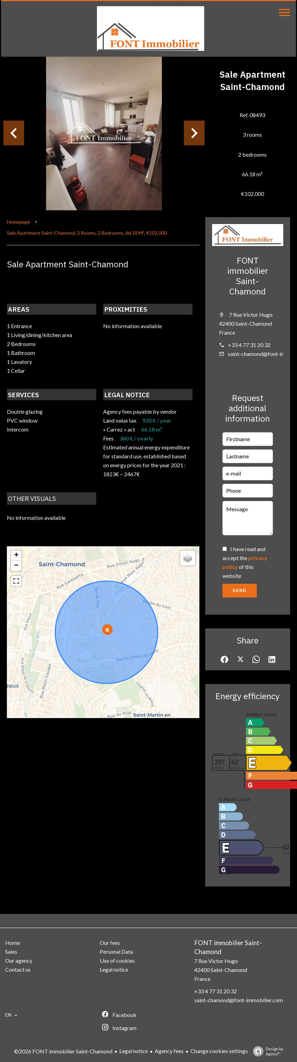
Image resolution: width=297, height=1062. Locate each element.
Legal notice (133, 1051)
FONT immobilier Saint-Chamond (247, 276)
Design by (266, 1051)
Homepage (18, 222)
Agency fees (169, 1051)
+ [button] (16, 555)
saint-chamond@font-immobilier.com (238, 1000)
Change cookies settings (219, 1051)
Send (239, 590)
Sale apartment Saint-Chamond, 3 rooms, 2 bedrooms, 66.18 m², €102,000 (87, 233)
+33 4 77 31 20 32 (249, 345)
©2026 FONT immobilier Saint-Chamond (63, 1051)
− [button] (16, 566)
